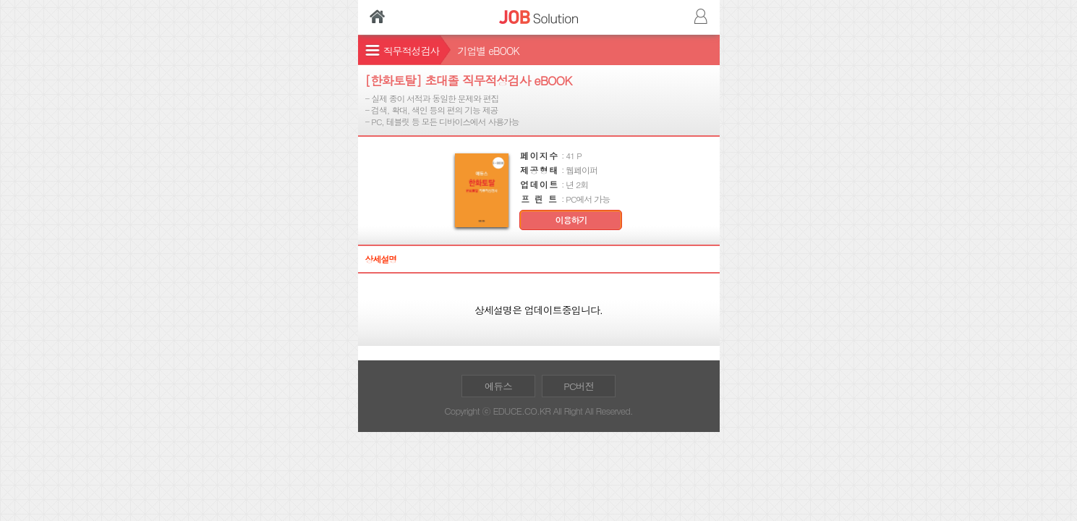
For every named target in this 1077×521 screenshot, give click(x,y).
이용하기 (571, 220)
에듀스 (498, 386)
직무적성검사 (411, 50)
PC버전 (578, 386)
